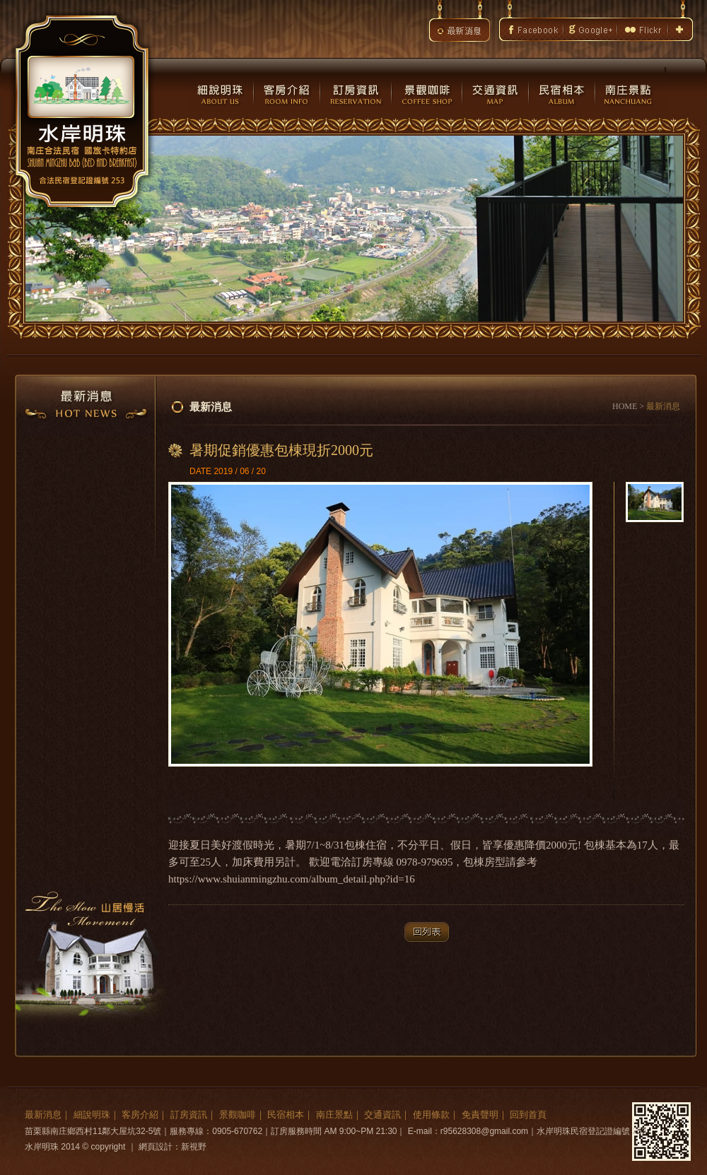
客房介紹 (140, 1114)
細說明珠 (92, 1114)
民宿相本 (285, 1114)
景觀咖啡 (237, 1114)
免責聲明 (480, 1114)
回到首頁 (528, 1114)
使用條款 (431, 1114)
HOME (624, 406)
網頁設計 (156, 1147)
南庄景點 (334, 1114)
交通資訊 (382, 1114)
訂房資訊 (188, 1114)
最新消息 (43, 1114)
